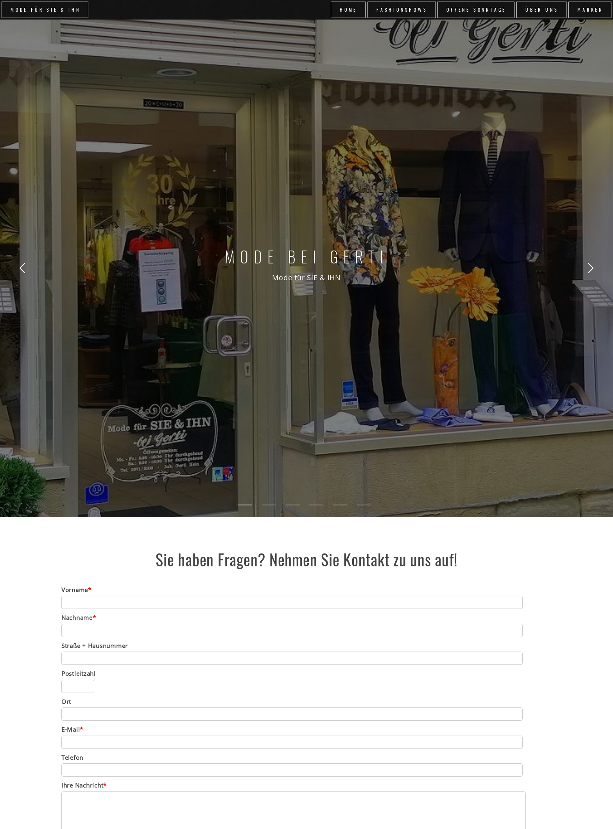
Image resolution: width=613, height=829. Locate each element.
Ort (66, 701)
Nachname (78, 617)
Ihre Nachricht (84, 785)
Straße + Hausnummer (94, 646)
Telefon (72, 757)
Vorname (76, 590)
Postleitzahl (78, 673)
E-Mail (72, 729)
